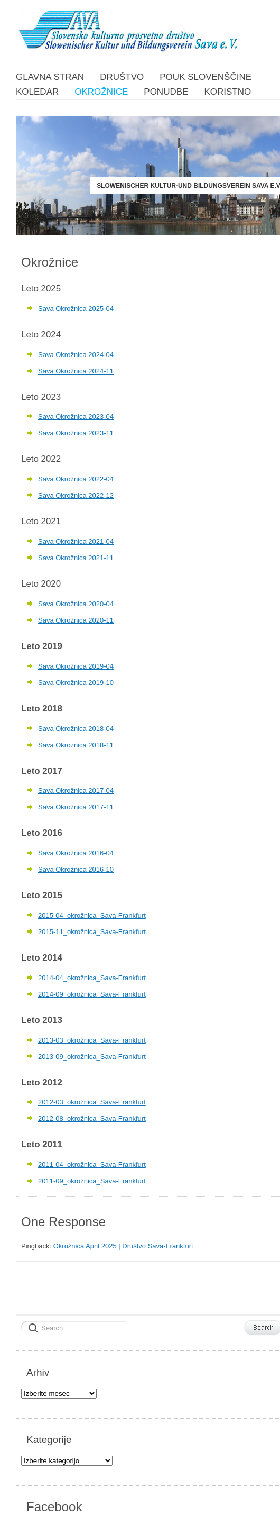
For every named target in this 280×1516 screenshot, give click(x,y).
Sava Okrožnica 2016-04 (76, 853)
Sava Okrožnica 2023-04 (76, 417)
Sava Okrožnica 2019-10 (76, 683)
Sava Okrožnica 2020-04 (76, 604)
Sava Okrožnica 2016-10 (76, 869)
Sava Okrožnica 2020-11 (76, 620)
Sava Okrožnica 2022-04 (76, 479)
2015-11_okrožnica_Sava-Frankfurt (92, 932)
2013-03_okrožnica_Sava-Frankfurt (92, 1040)
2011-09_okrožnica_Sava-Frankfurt (92, 1181)
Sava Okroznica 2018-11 (76, 745)
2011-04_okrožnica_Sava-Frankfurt (92, 1164)
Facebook (54, 1507)
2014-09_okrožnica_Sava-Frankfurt (92, 994)
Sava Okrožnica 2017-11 (76, 807)
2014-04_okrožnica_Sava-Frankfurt (92, 978)
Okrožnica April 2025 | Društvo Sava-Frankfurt (123, 1246)
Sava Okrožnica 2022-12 (76, 495)
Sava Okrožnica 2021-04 (76, 541)
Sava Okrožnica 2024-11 (76, 371)
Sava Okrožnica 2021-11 (76, 558)
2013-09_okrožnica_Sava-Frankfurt (92, 1057)
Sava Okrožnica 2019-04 (76, 666)
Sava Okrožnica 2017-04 (76, 790)
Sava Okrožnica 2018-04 (76, 729)
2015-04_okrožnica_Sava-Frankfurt (92, 915)
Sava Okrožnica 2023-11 (76, 433)
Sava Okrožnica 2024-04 (76, 355)
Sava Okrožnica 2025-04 (76, 309)
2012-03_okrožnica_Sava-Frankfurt (92, 1102)
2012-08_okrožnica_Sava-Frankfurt (92, 1118)
